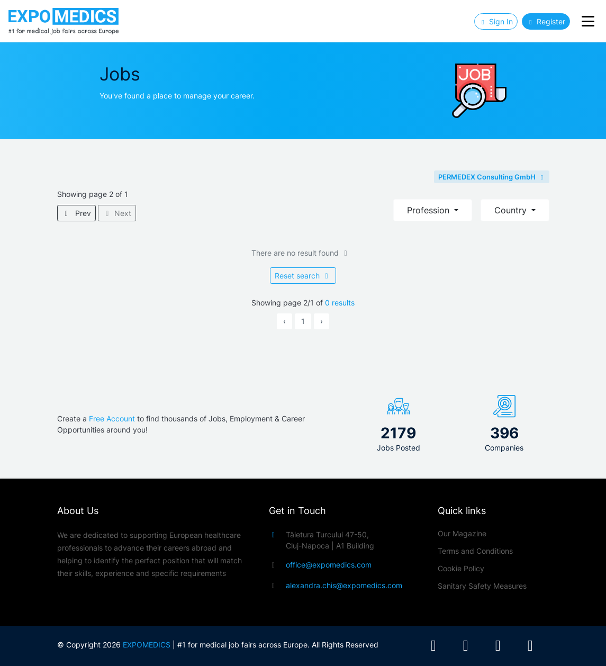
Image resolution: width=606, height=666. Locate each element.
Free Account (112, 418)
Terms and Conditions (475, 550)
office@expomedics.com (329, 564)
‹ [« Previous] (284, 321)
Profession (429, 210)
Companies (504, 447)
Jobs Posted (398, 447)
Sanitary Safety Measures (482, 585)
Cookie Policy (461, 568)
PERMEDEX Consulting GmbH (491, 177)
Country (511, 210)
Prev (77, 213)
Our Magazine (462, 533)
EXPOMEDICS (146, 644)
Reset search (303, 275)
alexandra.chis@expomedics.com (344, 585)
